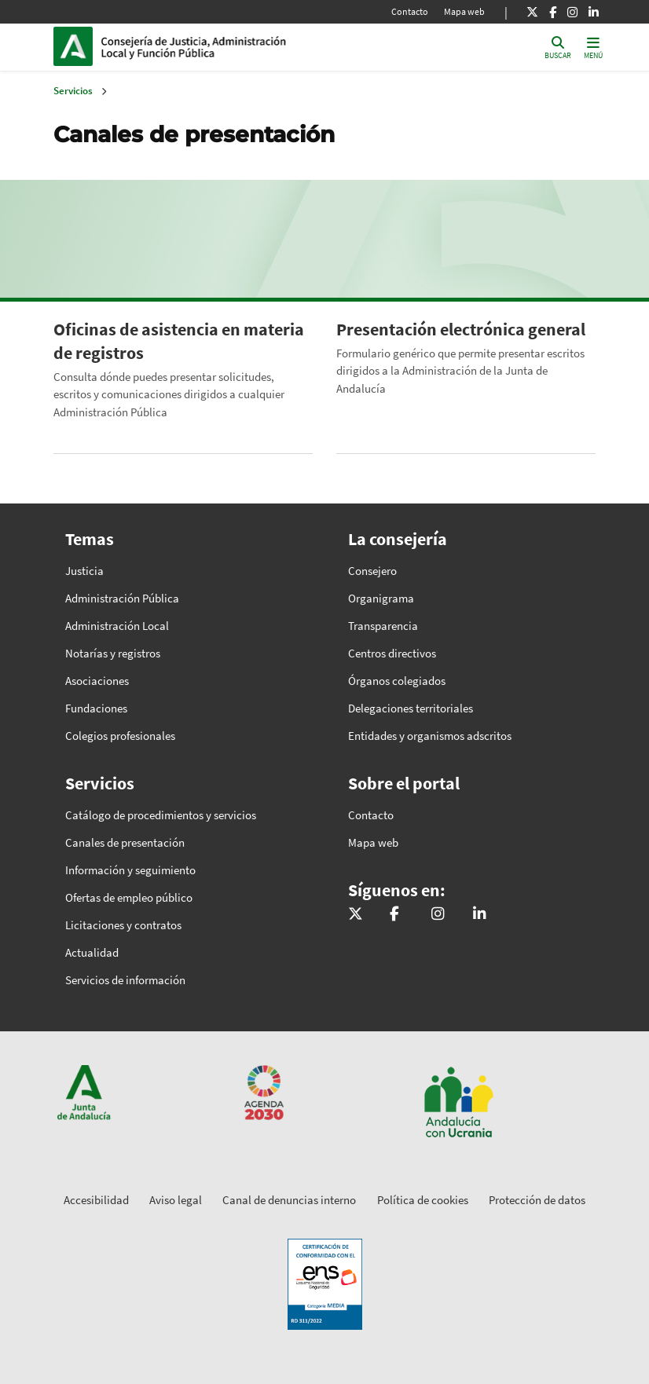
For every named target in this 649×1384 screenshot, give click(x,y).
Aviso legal (175, 1199)
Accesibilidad (96, 1199)
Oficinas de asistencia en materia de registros (178, 341)
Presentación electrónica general (460, 329)
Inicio (207, 46)
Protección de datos (537, 1199)
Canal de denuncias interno (289, 1199)
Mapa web (464, 11)
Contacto (409, 11)
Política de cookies (422, 1199)
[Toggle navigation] (593, 46)
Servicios (73, 90)
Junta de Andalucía (77, 46)
